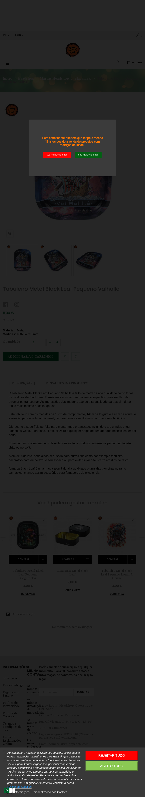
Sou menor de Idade (56, 154)
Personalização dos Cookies (49, 792)
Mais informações (18, 792)
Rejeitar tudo (111, 755)
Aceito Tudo (111, 766)
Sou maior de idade (88, 154)
